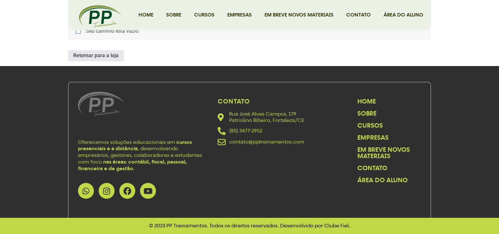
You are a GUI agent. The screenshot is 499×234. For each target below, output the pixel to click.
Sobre (173, 15)
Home (145, 15)
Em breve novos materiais (299, 15)
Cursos (204, 15)
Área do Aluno (403, 15)
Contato (358, 15)
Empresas (239, 15)
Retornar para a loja (96, 55)
